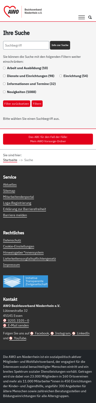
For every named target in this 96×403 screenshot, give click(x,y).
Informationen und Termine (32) (31, 84)
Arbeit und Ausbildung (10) (27, 68)
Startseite (10, 160)
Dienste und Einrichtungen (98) (30, 76)
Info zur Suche (60, 45)
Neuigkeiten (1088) (21, 92)
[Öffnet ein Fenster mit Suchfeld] (90, 17)
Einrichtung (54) (75, 76)
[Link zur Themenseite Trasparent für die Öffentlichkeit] (25, 281)
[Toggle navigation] (82, 17)
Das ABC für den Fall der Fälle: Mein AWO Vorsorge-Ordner (48, 139)
